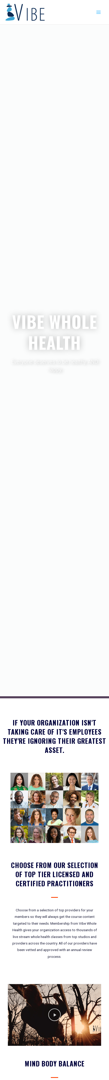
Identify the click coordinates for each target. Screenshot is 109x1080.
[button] (54, 1015)
